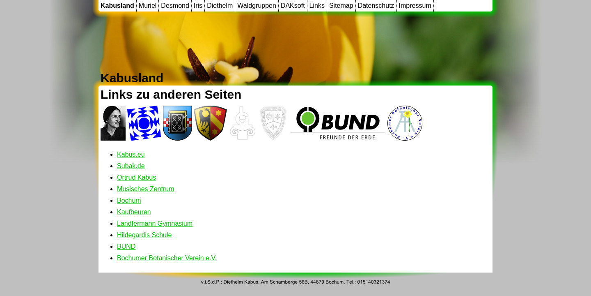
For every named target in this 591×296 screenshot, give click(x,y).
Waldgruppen (256, 5)
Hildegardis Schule (144, 234)
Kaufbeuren (134, 211)
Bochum (129, 200)
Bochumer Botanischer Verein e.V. (167, 257)
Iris (198, 5)
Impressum (415, 5)
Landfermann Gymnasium (154, 223)
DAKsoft (293, 5)
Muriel (148, 5)
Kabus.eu (131, 154)
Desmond (175, 5)
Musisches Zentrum (145, 188)
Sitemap (341, 5)
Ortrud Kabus (136, 177)
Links (317, 5)
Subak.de (131, 165)
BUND (126, 246)
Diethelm (220, 5)
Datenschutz (376, 5)
